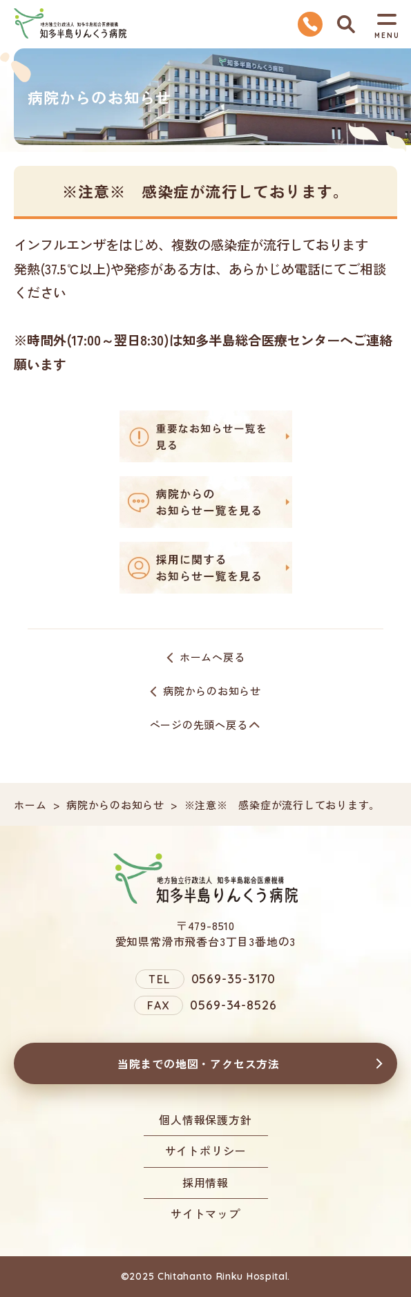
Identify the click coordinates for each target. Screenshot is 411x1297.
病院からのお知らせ (212, 690)
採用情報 (205, 1182)
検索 (346, 24)
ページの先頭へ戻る (199, 724)
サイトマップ (205, 1213)
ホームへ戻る (212, 657)
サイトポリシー (206, 1150)
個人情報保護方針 (205, 1119)
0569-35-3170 (233, 979)
